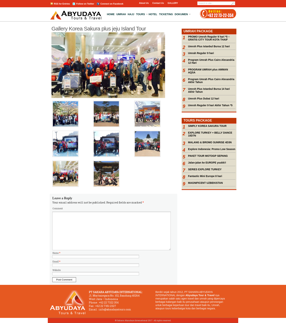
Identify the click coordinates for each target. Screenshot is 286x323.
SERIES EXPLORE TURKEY (205, 169)
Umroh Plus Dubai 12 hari (203, 98)
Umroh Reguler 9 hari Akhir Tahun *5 (210, 105)
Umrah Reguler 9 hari (201, 53)
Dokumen (181, 14)
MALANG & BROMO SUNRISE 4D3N (210, 142)
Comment (57, 208)
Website (56, 270)
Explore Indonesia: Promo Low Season (211, 149)
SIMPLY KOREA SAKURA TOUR (207, 125)
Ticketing (166, 14)
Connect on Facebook (112, 4)
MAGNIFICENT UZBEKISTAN (205, 182)
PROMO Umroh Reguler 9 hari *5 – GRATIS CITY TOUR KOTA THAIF (209, 38)
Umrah (121, 14)
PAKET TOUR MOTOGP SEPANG (208, 155)
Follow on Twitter (85, 4)
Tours (140, 14)
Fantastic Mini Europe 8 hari (205, 176)
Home (111, 14)
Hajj (131, 14)
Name (56, 252)
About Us (144, 3)
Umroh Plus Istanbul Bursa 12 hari (209, 46)
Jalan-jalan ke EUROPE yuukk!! (207, 162)
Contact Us (158, 3)
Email (56, 261)
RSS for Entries (62, 4)
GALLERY (173, 3)
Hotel (153, 14)
